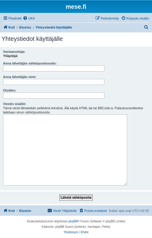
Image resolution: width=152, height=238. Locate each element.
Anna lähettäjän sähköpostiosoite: (30, 63)
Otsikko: (9, 90)
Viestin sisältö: (14, 104)
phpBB (72, 221)
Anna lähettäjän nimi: (19, 77)
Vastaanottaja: (14, 51)
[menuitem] (29, 18)
